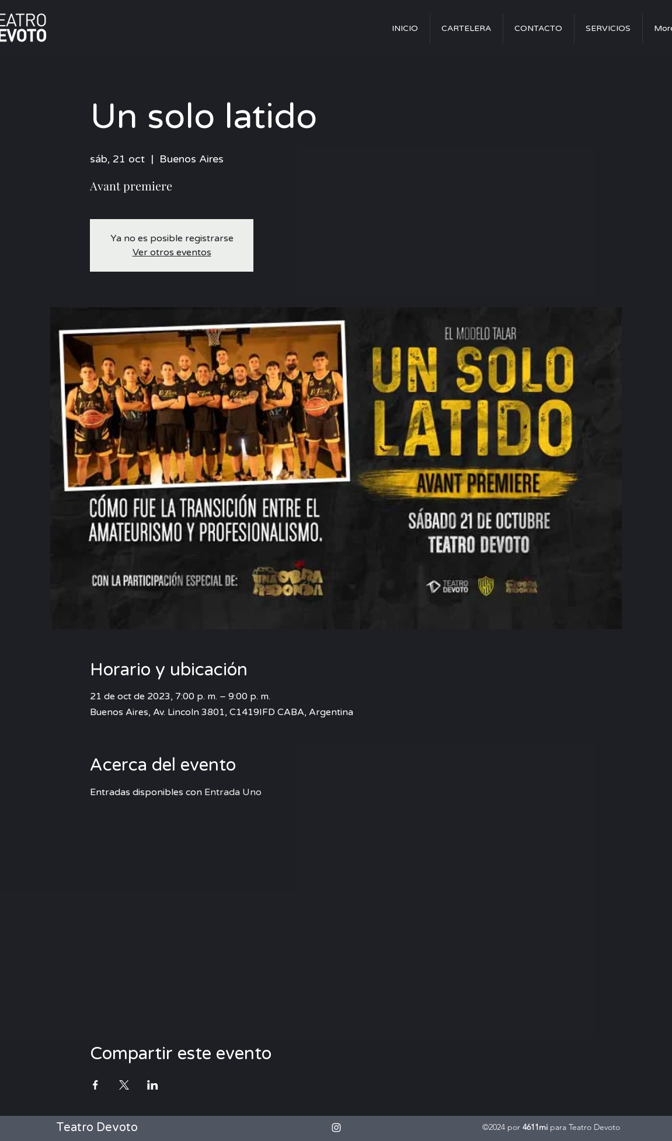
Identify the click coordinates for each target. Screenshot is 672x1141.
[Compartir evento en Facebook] (95, 1085)
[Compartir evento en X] (124, 1085)
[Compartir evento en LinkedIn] (152, 1085)
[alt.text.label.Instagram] (336, 1127)
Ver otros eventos (172, 252)
